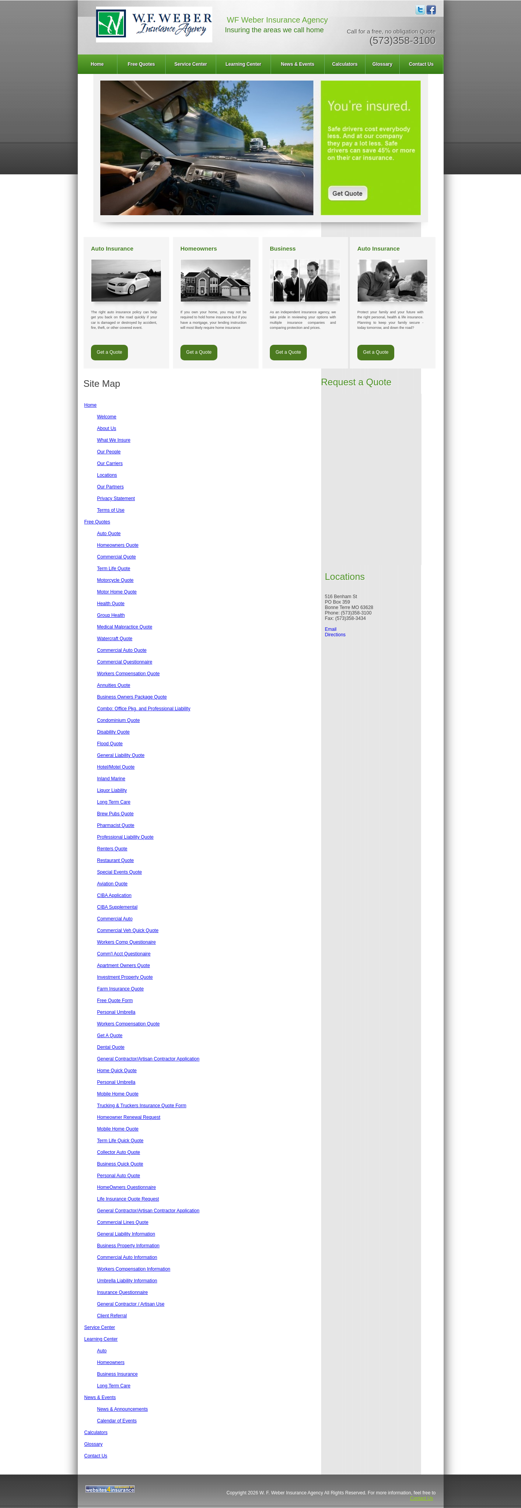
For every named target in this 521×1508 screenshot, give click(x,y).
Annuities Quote (113, 685)
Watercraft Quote (115, 638)
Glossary (382, 64)
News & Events (297, 64)
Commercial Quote (116, 557)
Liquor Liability (112, 790)
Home (97, 64)
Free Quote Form (115, 1000)
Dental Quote (111, 1047)
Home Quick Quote (117, 1070)
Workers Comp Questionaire (126, 942)
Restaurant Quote (115, 860)
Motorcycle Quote (115, 580)
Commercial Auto (115, 919)
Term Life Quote (113, 568)
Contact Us (421, 64)
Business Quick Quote (120, 1164)
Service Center (190, 64)
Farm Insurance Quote (120, 989)
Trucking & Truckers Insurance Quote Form (142, 1105)
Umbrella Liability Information (127, 1280)
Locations (107, 475)
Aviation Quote (112, 884)
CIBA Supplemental (117, 907)
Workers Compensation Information (134, 1269)
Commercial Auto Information (127, 1257)
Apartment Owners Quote (123, 965)
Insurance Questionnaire (122, 1292)
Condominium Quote (118, 720)
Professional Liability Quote (125, 837)
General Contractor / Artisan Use (130, 1304)
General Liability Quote (121, 755)
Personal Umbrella (116, 1012)
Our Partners (110, 487)
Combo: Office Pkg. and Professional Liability (144, 708)
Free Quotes (141, 64)
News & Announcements (122, 1409)
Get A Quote (109, 1035)
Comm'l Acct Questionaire (124, 954)
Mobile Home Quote (118, 1094)
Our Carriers (110, 463)
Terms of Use (111, 510)
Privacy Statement (116, 498)
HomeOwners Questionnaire (126, 1187)
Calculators (344, 64)
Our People (109, 452)
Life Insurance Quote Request (128, 1199)
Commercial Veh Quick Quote (128, 930)
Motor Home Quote (117, 592)
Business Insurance (117, 1374)
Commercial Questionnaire (124, 662)
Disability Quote (113, 732)
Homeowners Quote (118, 545)
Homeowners (111, 1362)
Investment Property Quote (125, 977)
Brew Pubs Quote (115, 813)
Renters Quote (112, 848)
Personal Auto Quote (118, 1175)
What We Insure (114, 440)
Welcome (107, 417)
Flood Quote (110, 743)
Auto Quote (109, 533)
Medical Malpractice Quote (124, 627)
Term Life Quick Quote (120, 1140)
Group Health (111, 615)
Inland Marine (111, 778)
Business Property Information (128, 1245)
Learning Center (243, 64)
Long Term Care (114, 802)
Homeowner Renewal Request (129, 1117)
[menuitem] (98, 64)
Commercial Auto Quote (122, 650)
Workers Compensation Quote (128, 673)
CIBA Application (114, 895)
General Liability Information (126, 1234)
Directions (335, 634)
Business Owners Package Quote (132, 697)
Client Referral (112, 1315)
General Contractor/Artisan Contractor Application (148, 1059)
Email (331, 629)
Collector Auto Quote (118, 1152)
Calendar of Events (117, 1421)
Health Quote (111, 603)
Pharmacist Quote (116, 825)
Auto (102, 1351)
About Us (106, 428)
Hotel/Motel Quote (116, 767)
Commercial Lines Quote (123, 1222)
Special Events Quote (119, 872)
